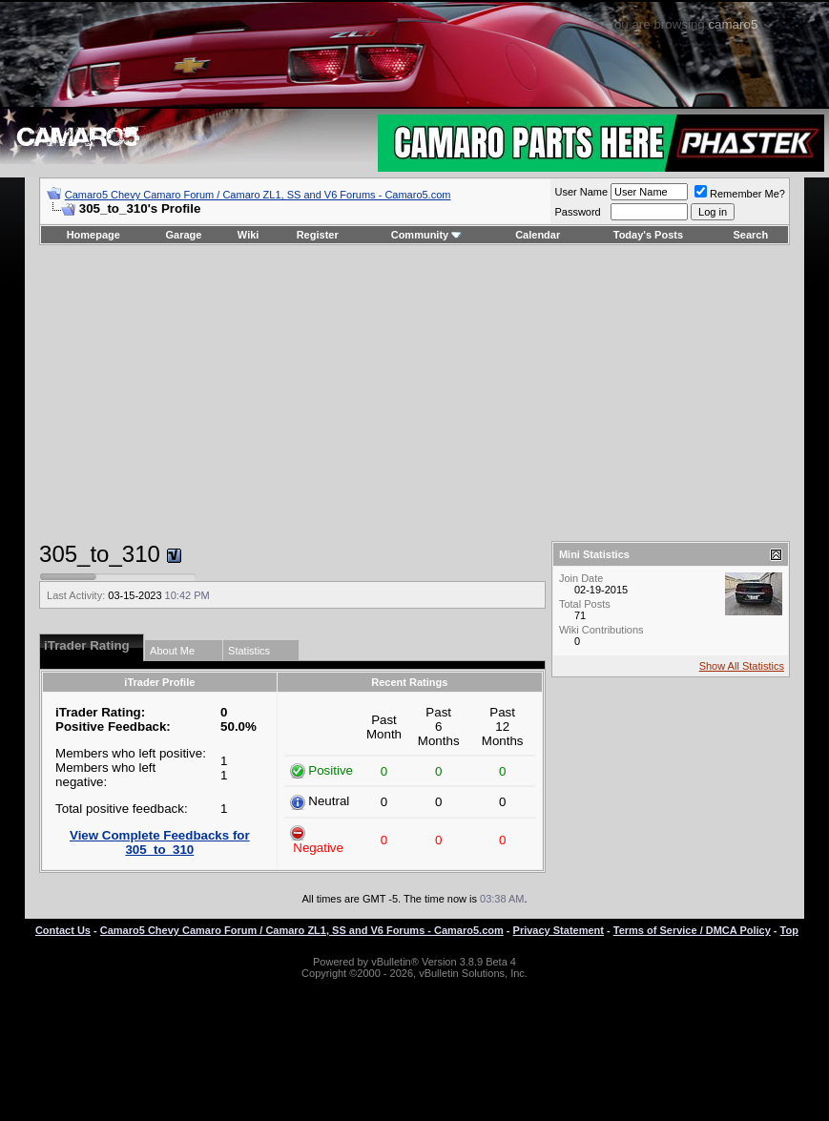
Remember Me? (739, 193)
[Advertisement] (414, 393)
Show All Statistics (741, 666)
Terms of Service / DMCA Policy (692, 930)
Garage (184, 234)
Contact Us (63, 930)
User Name (581, 191)
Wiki (248, 234)
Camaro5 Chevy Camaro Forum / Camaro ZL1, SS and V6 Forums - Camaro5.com (258, 194)
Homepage (93, 234)
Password (577, 212)
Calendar (537, 234)
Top (789, 930)
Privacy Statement (558, 930)
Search (751, 234)
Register (318, 234)
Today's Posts (648, 234)
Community (427, 234)
